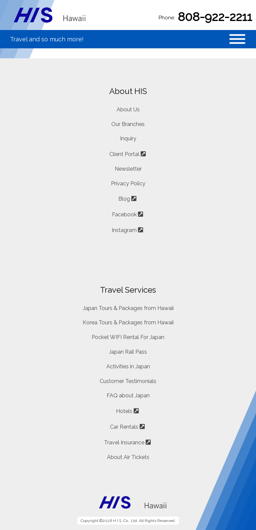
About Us (128, 109)
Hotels (124, 411)
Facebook (124, 214)
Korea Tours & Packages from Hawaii (128, 322)
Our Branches (128, 124)
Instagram (124, 230)
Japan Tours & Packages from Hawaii (128, 308)
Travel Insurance (124, 442)
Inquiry (128, 138)
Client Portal (124, 154)
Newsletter (128, 169)
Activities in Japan (128, 366)
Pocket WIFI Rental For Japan (128, 337)
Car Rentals (124, 427)
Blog (124, 199)
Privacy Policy (128, 183)
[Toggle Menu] (237, 39)
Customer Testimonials (128, 381)
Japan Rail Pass (128, 352)
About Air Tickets (128, 457)
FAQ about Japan (128, 395)
